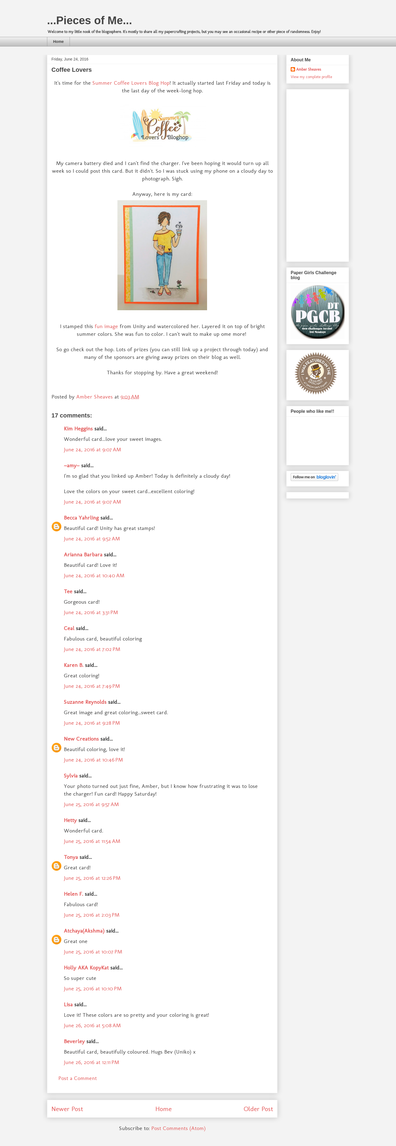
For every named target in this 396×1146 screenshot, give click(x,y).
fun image (106, 326)
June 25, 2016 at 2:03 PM (91, 914)
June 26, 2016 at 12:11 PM (91, 1062)
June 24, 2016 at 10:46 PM (93, 759)
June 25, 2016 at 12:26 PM (92, 878)
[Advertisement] (313, 173)
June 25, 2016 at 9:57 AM (91, 804)
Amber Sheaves (308, 69)
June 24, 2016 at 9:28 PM (92, 722)
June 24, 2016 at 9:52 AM (92, 538)
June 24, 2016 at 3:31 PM (91, 612)
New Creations (81, 738)
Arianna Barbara (83, 554)
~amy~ (71, 465)
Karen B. (73, 665)
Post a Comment (77, 1078)
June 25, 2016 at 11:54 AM (92, 841)
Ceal (69, 628)
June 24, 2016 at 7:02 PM (92, 649)
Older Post (258, 1109)
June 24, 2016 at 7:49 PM (92, 686)
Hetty (70, 820)
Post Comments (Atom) (178, 1128)
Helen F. (73, 894)
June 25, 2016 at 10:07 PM (93, 951)
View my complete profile (311, 77)
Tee (69, 591)
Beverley (74, 1041)
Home (58, 41)
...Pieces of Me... (89, 20)
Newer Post (67, 1109)
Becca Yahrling (81, 517)
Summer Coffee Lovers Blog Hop (131, 82)
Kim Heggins (78, 428)
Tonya (71, 857)
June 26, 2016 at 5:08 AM (92, 1025)
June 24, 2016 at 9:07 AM (92, 449)
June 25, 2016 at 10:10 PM (93, 988)
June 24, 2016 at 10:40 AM (94, 575)
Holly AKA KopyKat (86, 967)
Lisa (68, 1004)
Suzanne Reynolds (86, 702)
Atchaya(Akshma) (84, 930)
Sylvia (71, 775)
